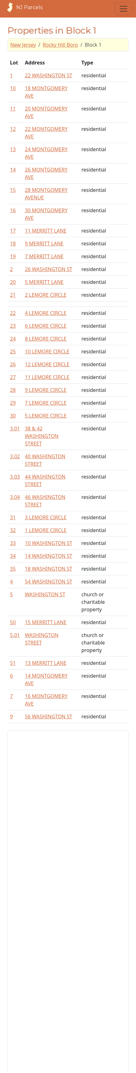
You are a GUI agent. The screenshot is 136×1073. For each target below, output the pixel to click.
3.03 (15, 476)
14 (13, 169)
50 (13, 622)
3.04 (15, 497)
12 (13, 129)
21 (13, 294)
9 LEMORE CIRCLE (46, 390)
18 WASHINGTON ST (48, 568)
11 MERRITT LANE (45, 230)
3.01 (15, 428)
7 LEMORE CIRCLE (46, 402)
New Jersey (23, 44)
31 (13, 517)
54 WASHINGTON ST (48, 581)
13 (13, 149)
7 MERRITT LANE (44, 256)
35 (13, 568)
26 (13, 364)
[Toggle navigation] (123, 9)
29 (13, 402)
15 (13, 190)
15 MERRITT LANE (45, 622)
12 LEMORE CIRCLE (47, 364)
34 (13, 555)
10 (13, 88)
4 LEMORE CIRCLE (46, 313)
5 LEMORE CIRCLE (46, 415)
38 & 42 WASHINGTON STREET (42, 436)
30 (13, 415)
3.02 (15, 456)
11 (13, 108)
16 (13, 210)
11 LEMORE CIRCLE (47, 377)
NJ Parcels (23, 8)
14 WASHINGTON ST (48, 555)
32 (13, 530)
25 (13, 351)
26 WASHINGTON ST (48, 269)
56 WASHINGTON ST (48, 716)
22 (13, 313)
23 (13, 325)
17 (13, 230)
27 (13, 377)
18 (13, 243)
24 (13, 338)
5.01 (15, 635)
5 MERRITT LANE (44, 282)
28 (13, 390)
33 (13, 543)
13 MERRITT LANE (45, 663)
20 (13, 282)
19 (13, 256)
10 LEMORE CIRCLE (47, 351)
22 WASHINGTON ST (48, 75)
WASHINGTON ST (45, 594)
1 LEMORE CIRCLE (46, 530)
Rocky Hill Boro (60, 44)
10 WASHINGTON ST (48, 543)
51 (13, 663)
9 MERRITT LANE (44, 243)
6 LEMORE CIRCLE (46, 325)
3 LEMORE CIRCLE (46, 517)
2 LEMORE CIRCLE (46, 294)
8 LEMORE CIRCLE (46, 338)
